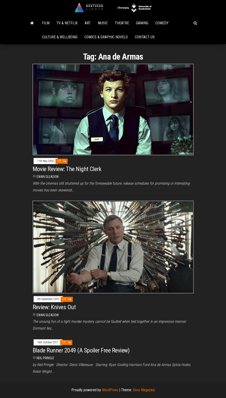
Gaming (142, 23)
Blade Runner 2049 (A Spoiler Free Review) (81, 350)
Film (45, 23)
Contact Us (145, 37)
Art (88, 23)
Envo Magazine (144, 390)
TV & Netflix (67, 23)
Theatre (122, 23)
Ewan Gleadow (48, 177)
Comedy (162, 23)
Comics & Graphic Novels (106, 37)
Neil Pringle (45, 358)
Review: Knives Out (54, 307)
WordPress (110, 390)
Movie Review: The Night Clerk (67, 168)
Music (103, 23)
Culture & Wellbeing (59, 37)
